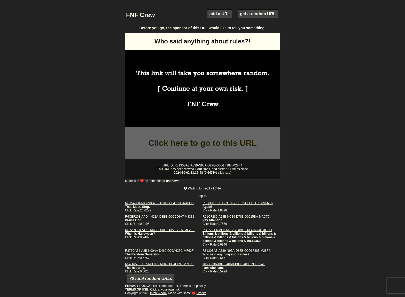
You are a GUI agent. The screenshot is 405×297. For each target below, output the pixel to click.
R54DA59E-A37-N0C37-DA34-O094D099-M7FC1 (159, 264)
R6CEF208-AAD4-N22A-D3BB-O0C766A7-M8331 (159, 216)
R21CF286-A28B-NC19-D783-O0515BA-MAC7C (236, 216)
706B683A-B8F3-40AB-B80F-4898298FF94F (233, 264)
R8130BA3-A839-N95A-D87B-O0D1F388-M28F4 (236, 251)
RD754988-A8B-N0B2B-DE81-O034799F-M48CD (159, 203)
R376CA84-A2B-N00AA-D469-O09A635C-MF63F (159, 251)
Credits (201, 293)
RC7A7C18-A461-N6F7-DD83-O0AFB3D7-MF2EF (159, 230)
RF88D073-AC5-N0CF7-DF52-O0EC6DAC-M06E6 (237, 203)
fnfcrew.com (158, 293)
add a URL (219, 14)
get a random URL (258, 14)
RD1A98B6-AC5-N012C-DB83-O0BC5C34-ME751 (237, 230)
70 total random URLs (150, 278)
